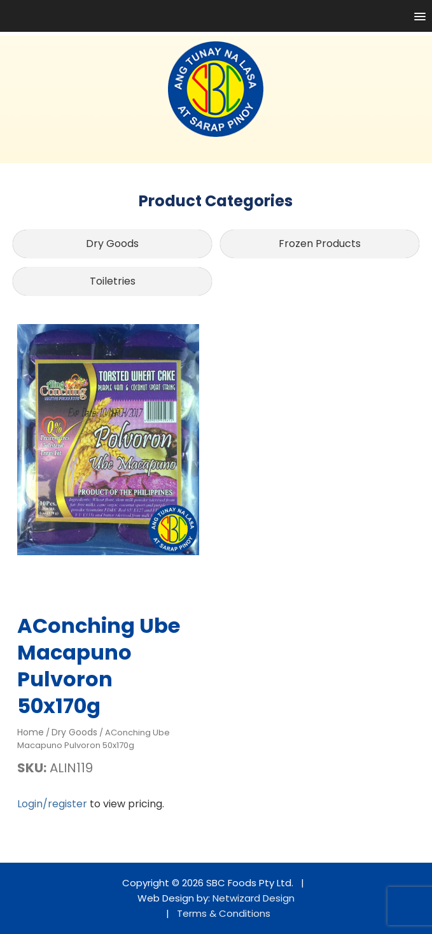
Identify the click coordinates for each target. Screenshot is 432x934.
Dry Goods (112, 243)
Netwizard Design (254, 898)
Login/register (52, 803)
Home (30, 732)
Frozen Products (320, 243)
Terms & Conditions (223, 913)
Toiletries (113, 281)
